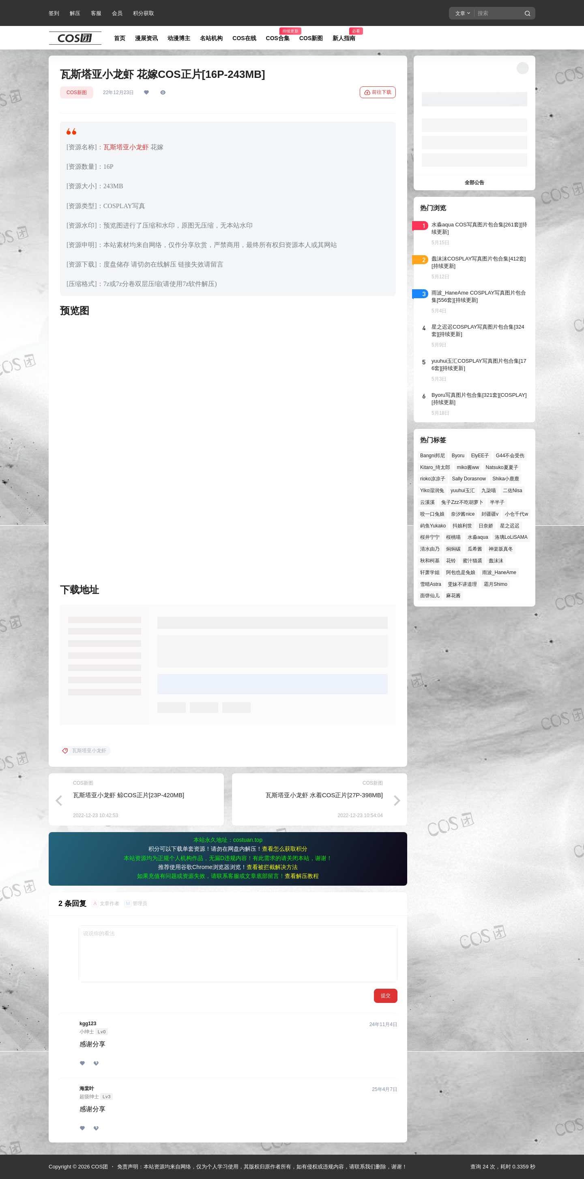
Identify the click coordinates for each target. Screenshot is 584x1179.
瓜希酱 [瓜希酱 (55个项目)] (475, 549)
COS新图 (77, 92)
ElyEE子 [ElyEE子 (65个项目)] (480, 455)
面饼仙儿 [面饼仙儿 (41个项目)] (430, 595)
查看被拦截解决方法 (272, 867)
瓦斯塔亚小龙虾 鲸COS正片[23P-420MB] (128, 795)
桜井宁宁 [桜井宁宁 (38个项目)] (430, 537)
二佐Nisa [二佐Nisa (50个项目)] (512, 490)
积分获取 (143, 13)
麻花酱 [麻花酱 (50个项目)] (453, 595)
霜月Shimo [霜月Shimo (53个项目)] (495, 584)
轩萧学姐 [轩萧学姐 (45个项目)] (430, 572)
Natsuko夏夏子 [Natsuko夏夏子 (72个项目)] (502, 467)
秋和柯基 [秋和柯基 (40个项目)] (430, 561)
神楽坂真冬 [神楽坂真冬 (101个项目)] (501, 549)
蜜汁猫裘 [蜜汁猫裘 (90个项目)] (472, 561)
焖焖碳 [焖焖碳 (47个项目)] (453, 549)
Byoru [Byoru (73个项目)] (458, 455)
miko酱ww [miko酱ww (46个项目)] (468, 467)
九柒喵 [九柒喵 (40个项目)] (488, 490)
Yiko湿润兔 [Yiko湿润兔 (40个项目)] (432, 490)
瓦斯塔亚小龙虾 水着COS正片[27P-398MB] (324, 795)
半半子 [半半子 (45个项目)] (497, 502)
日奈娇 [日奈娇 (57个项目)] (486, 526)
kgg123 (87, 1023)
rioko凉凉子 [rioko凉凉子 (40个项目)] (432, 479)
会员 (117, 13)
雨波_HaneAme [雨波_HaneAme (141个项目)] (499, 572)
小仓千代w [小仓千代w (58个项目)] (516, 514)
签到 (54, 13)
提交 (386, 995)
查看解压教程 (302, 876)
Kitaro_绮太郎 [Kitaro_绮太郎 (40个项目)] (435, 467)
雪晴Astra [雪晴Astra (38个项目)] (430, 584)
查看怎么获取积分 (284, 849)
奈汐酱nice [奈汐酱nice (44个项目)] (462, 514)
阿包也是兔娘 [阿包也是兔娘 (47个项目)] (460, 572)
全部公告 (474, 182)
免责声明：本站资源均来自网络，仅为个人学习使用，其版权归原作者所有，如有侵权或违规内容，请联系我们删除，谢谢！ (262, 1167)
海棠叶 (86, 1088)
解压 (75, 13)
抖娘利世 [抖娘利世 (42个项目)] (462, 526)
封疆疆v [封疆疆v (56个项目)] (489, 514)
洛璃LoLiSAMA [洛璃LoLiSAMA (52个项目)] (511, 537)
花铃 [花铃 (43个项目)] (451, 561)
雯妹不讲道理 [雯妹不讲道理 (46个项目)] (462, 584)
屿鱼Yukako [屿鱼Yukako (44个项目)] (433, 526)
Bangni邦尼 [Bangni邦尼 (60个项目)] (432, 455)
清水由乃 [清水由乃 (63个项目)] (430, 549)
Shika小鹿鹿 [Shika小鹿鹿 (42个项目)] (505, 479)
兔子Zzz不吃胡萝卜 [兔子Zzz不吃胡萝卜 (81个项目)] (462, 502)
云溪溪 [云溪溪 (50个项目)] (427, 502)
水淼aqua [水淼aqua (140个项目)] (478, 537)
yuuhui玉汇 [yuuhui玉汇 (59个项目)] (462, 490)
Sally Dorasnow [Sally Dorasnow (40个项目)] (468, 479)
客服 (96, 13)
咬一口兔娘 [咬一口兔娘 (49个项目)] (432, 514)
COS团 (99, 1167)
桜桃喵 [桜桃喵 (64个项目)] (453, 537)
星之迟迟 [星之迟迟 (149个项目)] (510, 526)
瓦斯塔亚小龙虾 (126, 147)
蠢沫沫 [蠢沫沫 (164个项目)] (496, 561)
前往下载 (377, 92)
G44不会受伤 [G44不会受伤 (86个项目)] (510, 455)
